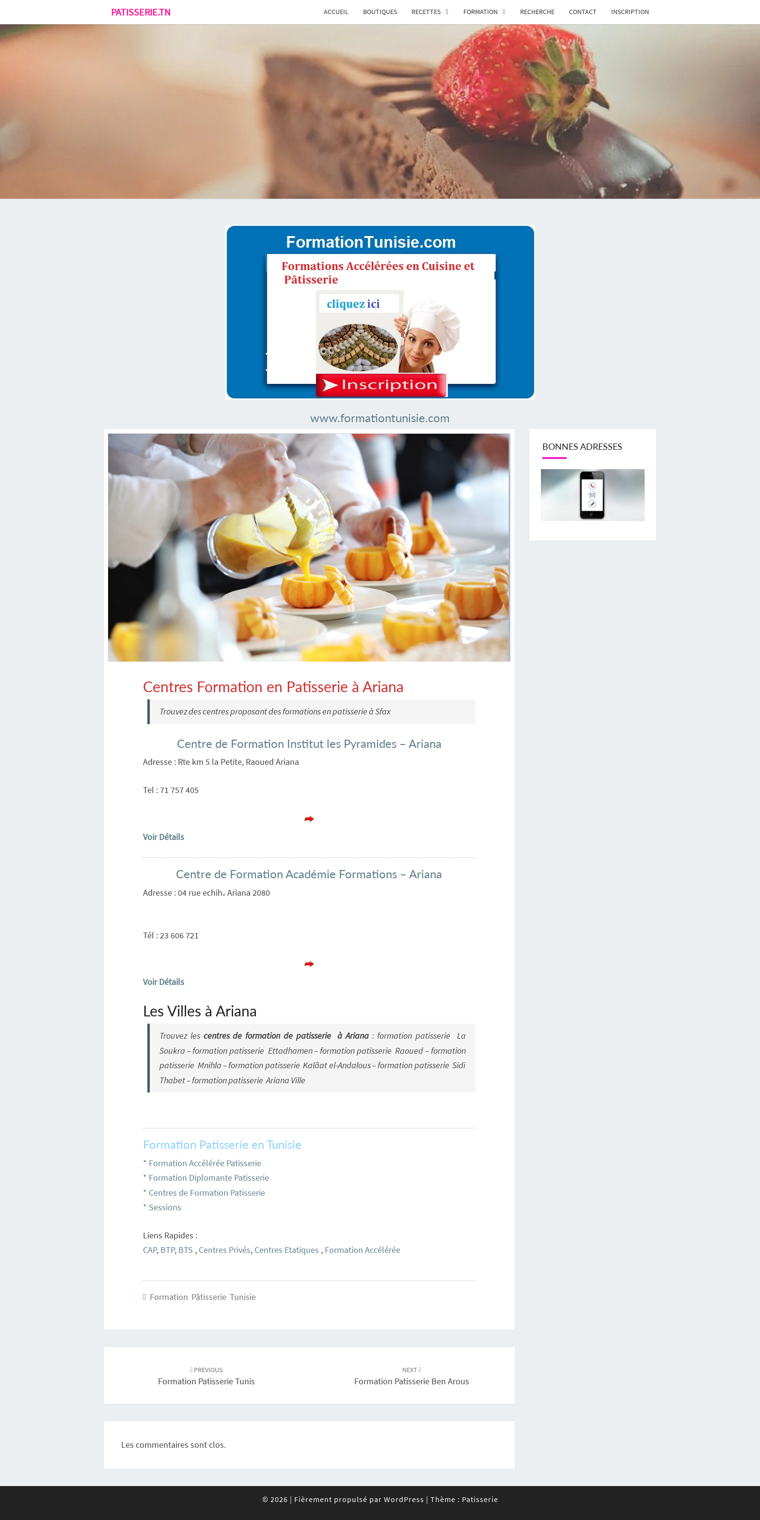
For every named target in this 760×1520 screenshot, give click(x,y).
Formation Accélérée (362, 1249)
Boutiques (380, 11)
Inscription (630, 11)
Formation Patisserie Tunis (206, 1376)
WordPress (404, 1499)
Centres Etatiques (286, 1249)
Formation (480, 11)
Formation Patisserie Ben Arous (411, 1376)
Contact (583, 11)
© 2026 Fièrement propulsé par (323, 1499)
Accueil (336, 11)
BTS (185, 1249)
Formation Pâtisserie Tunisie (203, 1296)
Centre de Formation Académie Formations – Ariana (309, 874)
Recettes (426, 11)
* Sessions (162, 1207)
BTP (167, 1249)
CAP (150, 1249)
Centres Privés (225, 1249)
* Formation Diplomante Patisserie (206, 1177)
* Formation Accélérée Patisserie (202, 1163)
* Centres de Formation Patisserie (204, 1192)
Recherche (537, 11)
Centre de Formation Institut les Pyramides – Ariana (309, 743)
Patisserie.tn (141, 12)
